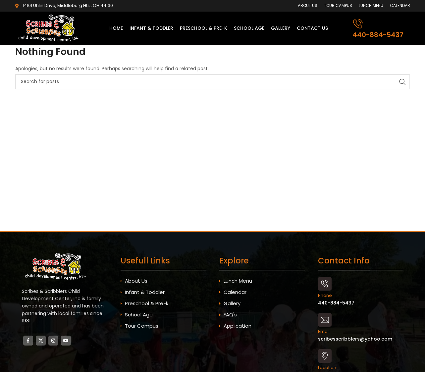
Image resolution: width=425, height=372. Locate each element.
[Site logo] (50, 27)
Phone (325, 295)
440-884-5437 (377, 34)
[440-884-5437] (357, 23)
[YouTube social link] (66, 341)
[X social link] (41, 341)
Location (327, 367)
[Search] (212, 81)
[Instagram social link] (53, 341)
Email (324, 331)
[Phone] (325, 284)
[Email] (325, 320)
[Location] (325, 356)
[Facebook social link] (28, 341)
